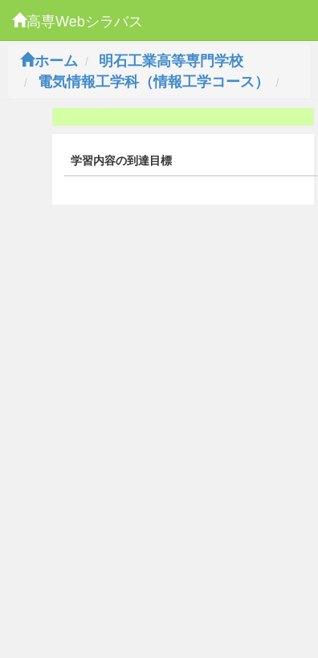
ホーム (49, 61)
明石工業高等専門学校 (171, 61)
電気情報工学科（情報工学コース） (153, 82)
